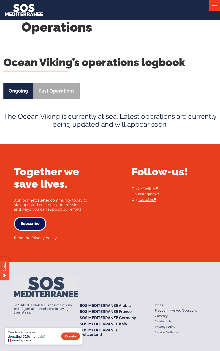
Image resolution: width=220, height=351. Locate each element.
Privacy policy (44, 238)
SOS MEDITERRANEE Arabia (105, 305)
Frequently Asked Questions (176, 310)
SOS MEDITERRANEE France (106, 311)
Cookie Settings (166, 332)
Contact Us (163, 321)
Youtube (145, 199)
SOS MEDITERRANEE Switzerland (99, 332)
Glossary (161, 316)
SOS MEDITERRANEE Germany (108, 317)
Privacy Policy (165, 327)
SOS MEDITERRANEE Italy (103, 324)
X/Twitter (146, 188)
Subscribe (30, 223)
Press (159, 305)
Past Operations (56, 91)
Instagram (147, 194)
